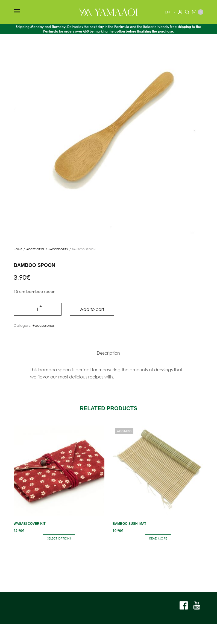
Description (108, 353)
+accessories (58, 249)
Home (18, 249)
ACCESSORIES (35, 249)
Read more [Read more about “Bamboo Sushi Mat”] (158, 538)
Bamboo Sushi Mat (129, 524)
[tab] (108, 353)
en (168, 11)
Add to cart (92, 309)
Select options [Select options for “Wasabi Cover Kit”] (59, 538)
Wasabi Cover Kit (30, 524)
